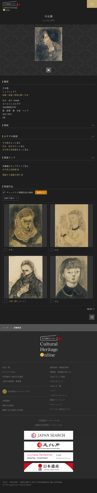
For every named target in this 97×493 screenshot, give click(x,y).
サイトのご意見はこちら (60, 409)
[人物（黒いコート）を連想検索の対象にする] (5, 301)
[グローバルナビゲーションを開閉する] (92, 4)
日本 (26, 95)
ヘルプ (53, 390)
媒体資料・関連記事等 (59, 367)
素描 (10, 95)
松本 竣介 (7, 100)
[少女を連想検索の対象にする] (5, 249)
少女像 (5, 142)
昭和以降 (18, 95)
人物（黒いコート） (17, 301)
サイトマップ (55, 404)
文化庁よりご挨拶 (57, 376)
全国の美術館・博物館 (11, 381)
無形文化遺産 (8, 405)
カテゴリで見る (9, 372)
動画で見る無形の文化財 (12, 410)
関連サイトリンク (57, 399)
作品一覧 (6, 367)
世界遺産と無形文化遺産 (12, 376)
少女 (10, 249)
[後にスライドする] (91, 309)
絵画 (4, 95)
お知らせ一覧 (55, 386)
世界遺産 (6, 400)
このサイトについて (58, 395)
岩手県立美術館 (9, 149)
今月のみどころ (56, 381)
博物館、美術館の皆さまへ (61, 372)
